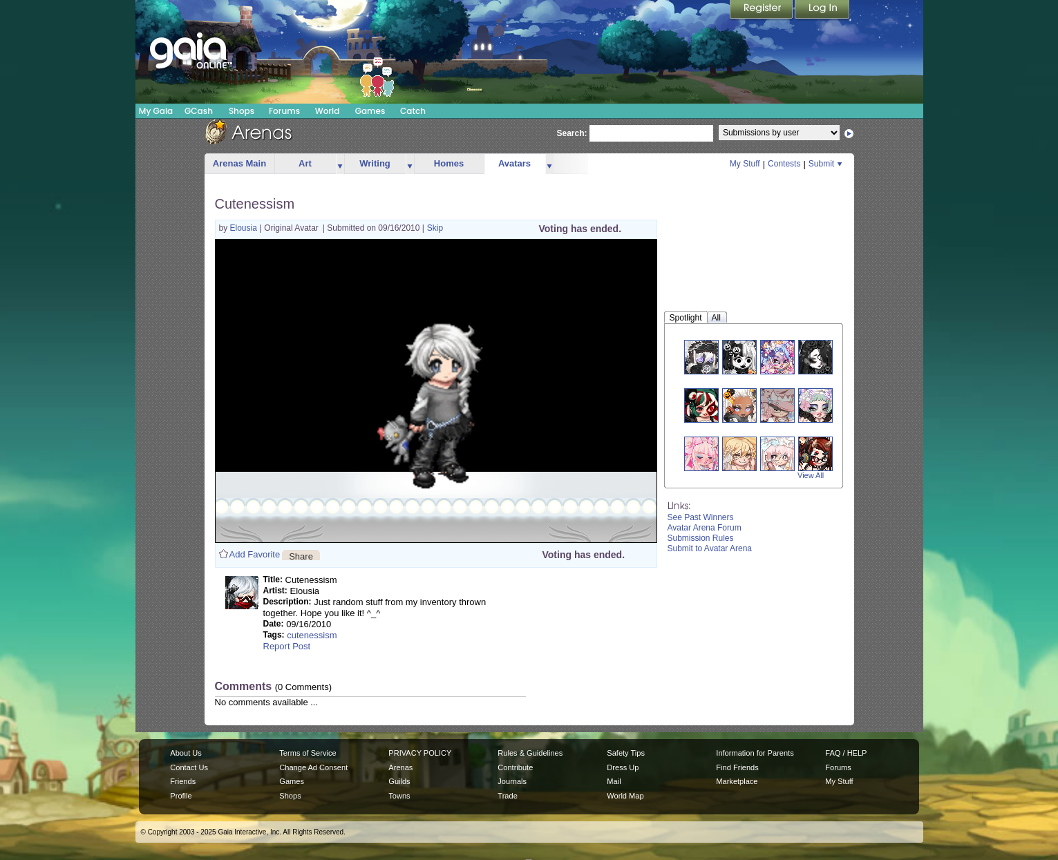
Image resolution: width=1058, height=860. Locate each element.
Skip (435, 228)
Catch (413, 111)
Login (822, 10)
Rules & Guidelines (530, 753)
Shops (241, 111)
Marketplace (736, 781)
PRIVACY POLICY (419, 753)
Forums (284, 111)
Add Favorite (255, 554)
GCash (199, 111)
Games (370, 111)
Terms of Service (307, 753)
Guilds (399, 781)
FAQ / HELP (846, 753)
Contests (784, 164)
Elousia (245, 228)
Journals (512, 781)
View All (810, 475)
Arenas (400, 767)
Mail (614, 781)
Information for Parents (754, 753)
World (327, 111)
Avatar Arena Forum (704, 528)
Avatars (514, 163)
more (340, 164)
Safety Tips (626, 753)
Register (762, 10)
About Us (185, 753)
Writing (374, 163)
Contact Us (189, 767)
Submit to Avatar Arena (710, 548)
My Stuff (745, 164)
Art (305, 163)
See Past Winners (701, 517)
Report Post (287, 646)
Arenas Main (239, 163)
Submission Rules (701, 538)
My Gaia (156, 111)
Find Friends (737, 767)
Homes (449, 163)
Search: (572, 133)
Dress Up (623, 767)
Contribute (515, 767)
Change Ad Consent (313, 767)
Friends (183, 781)
